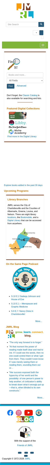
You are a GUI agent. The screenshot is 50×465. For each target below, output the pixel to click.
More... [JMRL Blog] (40, 398)
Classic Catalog (30, 95)
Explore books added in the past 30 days (23, 185)
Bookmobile (26, 217)
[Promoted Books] (25, 164)
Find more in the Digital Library (22, 136)
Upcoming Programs (16, 190)
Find (11, 86)
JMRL (27, 459)
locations (11, 217)
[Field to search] (25, 80)
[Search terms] (25, 74)
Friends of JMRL (25, 445)
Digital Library (14, 220)
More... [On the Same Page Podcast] (38, 321)
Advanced (21, 86)
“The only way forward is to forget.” (25, 342)
